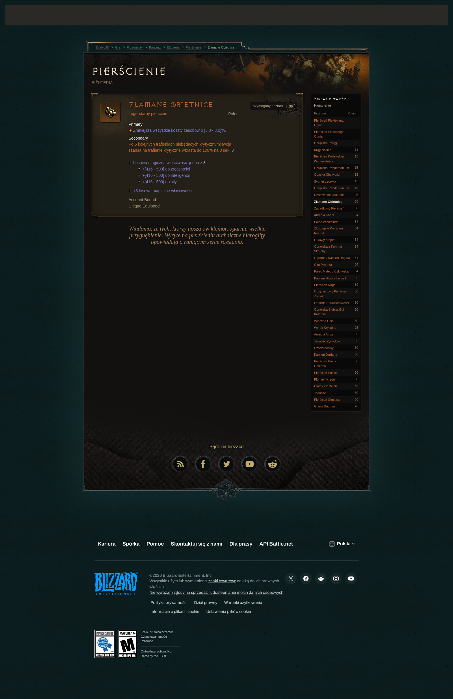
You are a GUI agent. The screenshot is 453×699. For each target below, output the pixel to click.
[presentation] (26, 15)
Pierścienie (129, 71)
